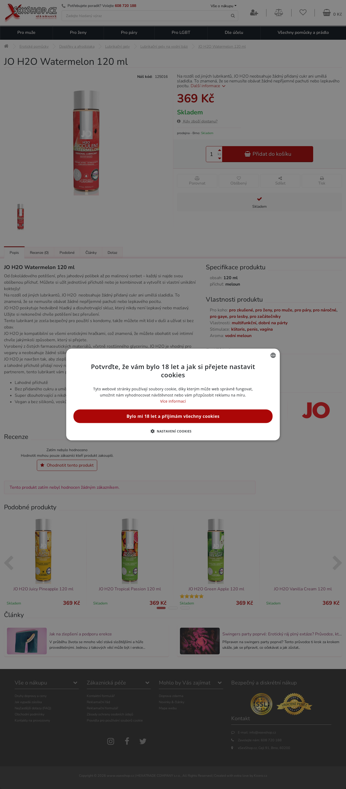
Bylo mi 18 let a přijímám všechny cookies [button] (173, 416)
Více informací (173, 401)
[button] (173, 431)
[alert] (173, 394)
